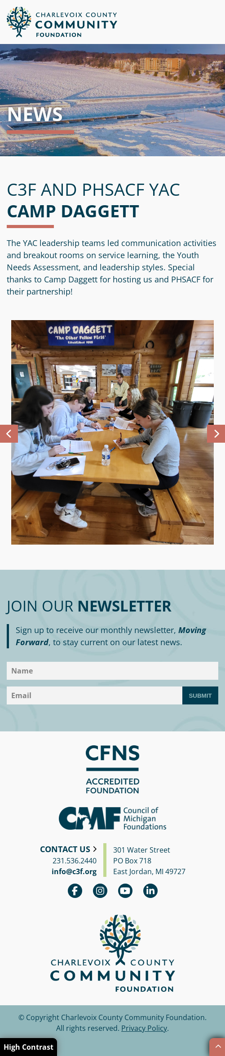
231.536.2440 (75, 861)
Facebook (75, 891)
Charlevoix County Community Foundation (62, 22)
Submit (200, 695)
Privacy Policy (144, 1028)
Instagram (100, 891)
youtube (125, 891)
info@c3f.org (74, 871)
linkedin (150, 891)
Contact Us (65, 849)
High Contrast (28, 1047)
